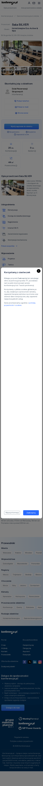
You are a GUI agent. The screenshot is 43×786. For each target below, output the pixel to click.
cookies (18, 305)
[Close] (38, 271)
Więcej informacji (12, 513)
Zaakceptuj (31, 512)
